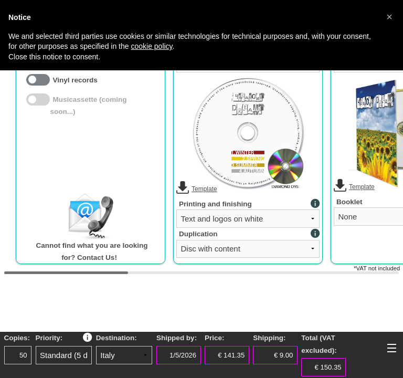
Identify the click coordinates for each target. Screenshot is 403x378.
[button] (389, 16)
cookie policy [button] (151, 46)
